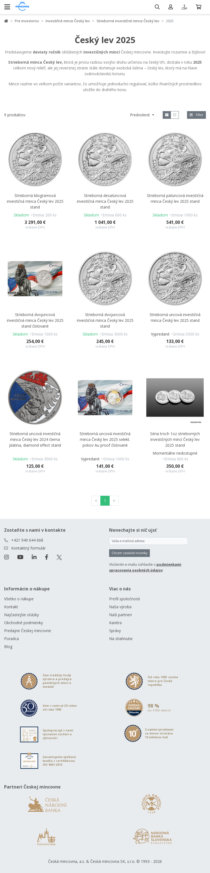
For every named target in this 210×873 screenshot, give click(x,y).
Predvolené (140, 114)
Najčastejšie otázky (21, 614)
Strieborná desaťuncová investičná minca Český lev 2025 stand (105, 201)
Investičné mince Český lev (68, 20)
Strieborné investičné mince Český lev (128, 20)
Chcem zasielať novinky (129, 553)
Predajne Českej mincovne (27, 630)
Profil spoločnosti (124, 598)
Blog (8, 646)
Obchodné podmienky (23, 622)
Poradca (11, 638)
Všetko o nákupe (19, 598)
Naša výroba (120, 606)
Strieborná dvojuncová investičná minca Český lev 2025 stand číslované (35, 320)
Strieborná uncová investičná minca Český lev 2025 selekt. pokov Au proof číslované (105, 439)
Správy (115, 630)
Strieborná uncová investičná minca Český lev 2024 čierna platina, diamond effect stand (35, 439)
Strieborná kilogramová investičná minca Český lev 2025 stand (35, 201)
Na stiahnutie (121, 638)
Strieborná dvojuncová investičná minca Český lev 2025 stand (105, 320)
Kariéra (115, 622)
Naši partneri (120, 614)
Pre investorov (27, 20)
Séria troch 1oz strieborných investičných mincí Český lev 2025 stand (175, 439)
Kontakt (11, 606)
